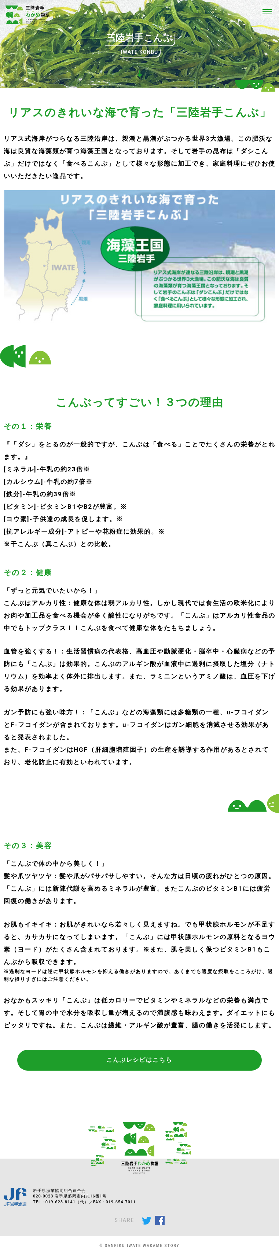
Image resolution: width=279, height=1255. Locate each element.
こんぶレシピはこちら (139, 1059)
